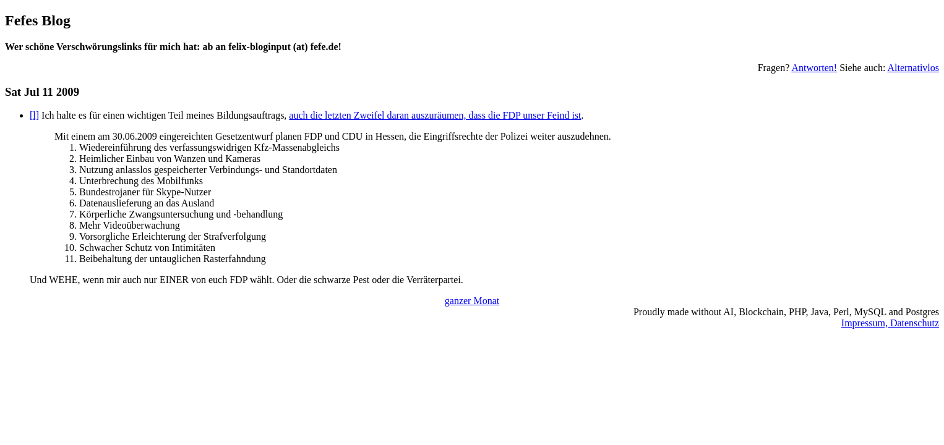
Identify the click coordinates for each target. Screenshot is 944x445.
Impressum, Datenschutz (890, 323)
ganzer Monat (472, 300)
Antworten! (814, 67)
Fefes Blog (38, 20)
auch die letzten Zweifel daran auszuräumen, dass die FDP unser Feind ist (435, 115)
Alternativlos (913, 67)
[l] (34, 115)
